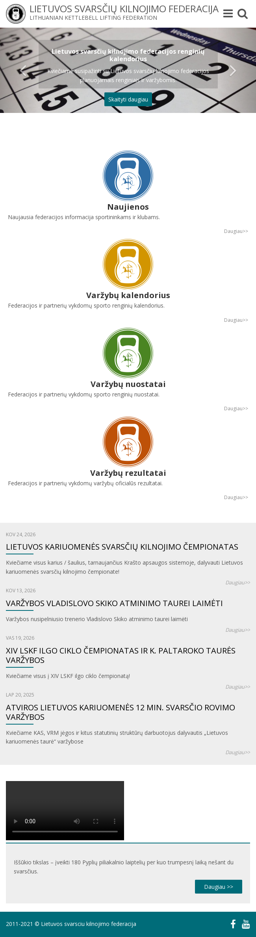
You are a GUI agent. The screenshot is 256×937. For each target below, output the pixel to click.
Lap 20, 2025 (20, 694)
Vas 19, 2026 (20, 638)
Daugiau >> (218, 886)
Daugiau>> (236, 231)
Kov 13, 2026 (20, 590)
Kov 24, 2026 (20, 534)
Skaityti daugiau (128, 99)
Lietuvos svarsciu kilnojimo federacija (88, 924)
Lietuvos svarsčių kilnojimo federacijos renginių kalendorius (128, 55)
